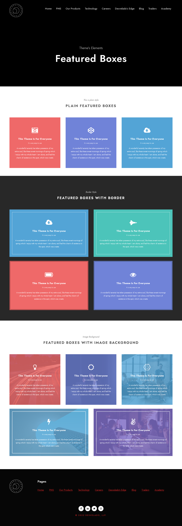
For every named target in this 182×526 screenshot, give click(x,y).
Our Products (73, 8)
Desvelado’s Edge (125, 8)
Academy (166, 8)
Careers (106, 8)
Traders (152, 8)
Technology (91, 8)
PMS (58, 8)
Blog (141, 8)
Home (48, 8)
